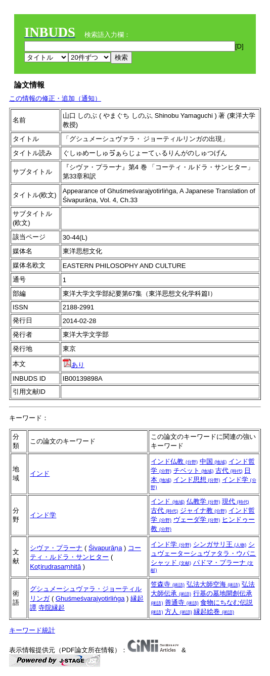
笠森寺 (168, 584)
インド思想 (196, 479)
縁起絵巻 (214, 611)
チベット (193, 470)
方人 (178, 611)
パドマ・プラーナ (202, 566)
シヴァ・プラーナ (56, 548)
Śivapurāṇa (105, 548)
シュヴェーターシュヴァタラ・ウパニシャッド (203, 553)
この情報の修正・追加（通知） (55, 98)
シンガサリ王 (220, 544)
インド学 (43, 515)
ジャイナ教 (203, 510)
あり (73, 365)
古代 (229, 470)
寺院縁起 (51, 607)
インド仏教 (174, 461)
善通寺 (182, 602)
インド (40, 473)
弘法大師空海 (213, 584)
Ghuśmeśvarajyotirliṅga (90, 598)
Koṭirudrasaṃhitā (55, 566)
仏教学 (203, 501)
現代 (235, 501)
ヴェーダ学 (196, 519)
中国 (213, 461)
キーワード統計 (32, 630)
